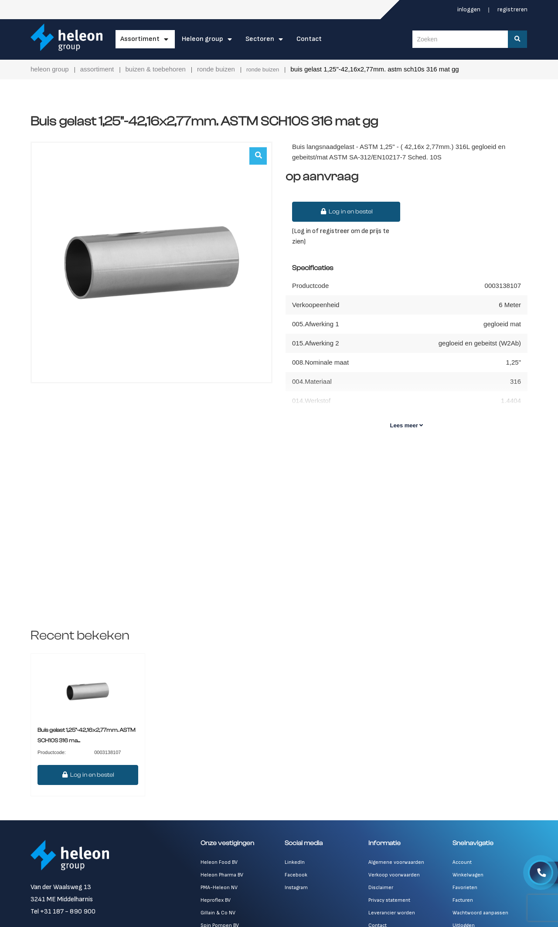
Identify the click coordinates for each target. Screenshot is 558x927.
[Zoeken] (518, 39)
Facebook (296, 875)
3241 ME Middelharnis (62, 899)
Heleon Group (202, 39)
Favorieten (465, 887)
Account (462, 862)
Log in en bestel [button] (346, 211)
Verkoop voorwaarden (394, 875)
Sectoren (259, 39)
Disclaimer (380, 887)
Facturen (463, 900)
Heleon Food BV (219, 862)
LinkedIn (295, 862)
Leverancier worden (391, 913)
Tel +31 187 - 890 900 (63, 911)
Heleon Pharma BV (222, 875)
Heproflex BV (216, 900)
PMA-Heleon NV (219, 887)
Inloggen (469, 9)
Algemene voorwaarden (396, 862)
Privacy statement (389, 900)
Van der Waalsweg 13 (61, 887)
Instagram (296, 887)
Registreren (512, 9)
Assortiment (140, 39)
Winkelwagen (468, 875)
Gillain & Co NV (218, 913)
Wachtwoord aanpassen (480, 913)
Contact (309, 39)
